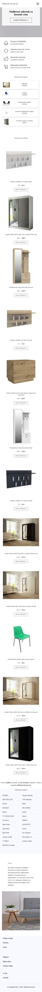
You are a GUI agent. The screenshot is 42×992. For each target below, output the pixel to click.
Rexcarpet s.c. (27, 837)
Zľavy (5, 947)
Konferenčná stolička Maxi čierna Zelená (21, 659)
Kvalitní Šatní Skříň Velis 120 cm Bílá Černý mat (21, 234)
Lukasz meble (7, 837)
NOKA (4, 804)
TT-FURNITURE (8, 816)
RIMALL (25, 820)
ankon (24, 812)
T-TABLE (5, 841)
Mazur (4, 812)
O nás (5, 973)
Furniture (5, 820)
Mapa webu (7, 961)
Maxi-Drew (6, 824)
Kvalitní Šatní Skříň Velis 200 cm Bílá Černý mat (21, 765)
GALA (24, 829)
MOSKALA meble (8, 845)
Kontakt (5, 978)
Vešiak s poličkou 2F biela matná (21, 181)
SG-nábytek (26, 833)
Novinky (6, 943)
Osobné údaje (8, 966)
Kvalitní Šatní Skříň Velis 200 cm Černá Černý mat (21, 553)
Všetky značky (8, 938)
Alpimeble (5, 829)
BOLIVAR (5, 833)
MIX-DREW (26, 808)
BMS (24, 804)
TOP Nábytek (27, 799)
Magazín (6, 957)
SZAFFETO (26, 824)
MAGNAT (5, 808)
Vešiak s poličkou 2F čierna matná (21, 501)
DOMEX (5, 795)
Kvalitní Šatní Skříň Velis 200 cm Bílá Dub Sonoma (21, 712)
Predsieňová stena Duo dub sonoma (21, 287)
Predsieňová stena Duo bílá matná (21, 448)
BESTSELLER (7, 799)
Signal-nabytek (27, 795)
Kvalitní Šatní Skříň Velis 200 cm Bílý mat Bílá (21, 606)
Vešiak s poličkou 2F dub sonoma (21, 340)
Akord (24, 816)
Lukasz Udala (27, 841)
